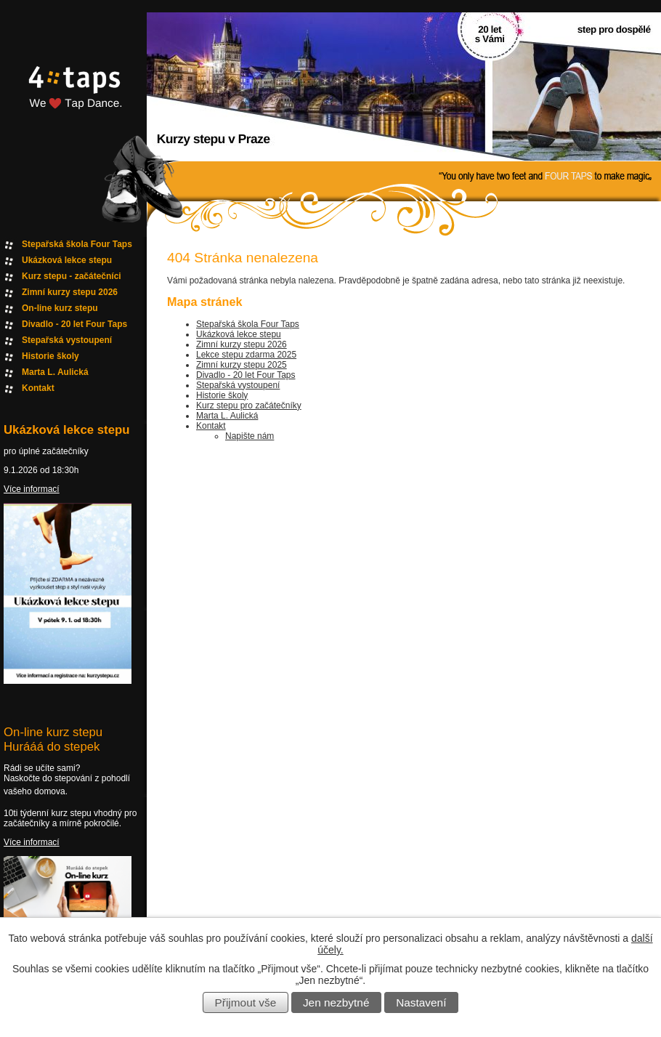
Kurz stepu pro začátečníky (248, 405)
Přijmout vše (246, 1002)
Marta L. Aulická (227, 416)
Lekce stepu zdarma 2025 (246, 355)
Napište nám (249, 436)
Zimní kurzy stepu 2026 (241, 344)
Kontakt (211, 426)
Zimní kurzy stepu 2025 (241, 365)
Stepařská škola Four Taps (247, 324)
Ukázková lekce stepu (238, 334)
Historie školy (222, 395)
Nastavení (421, 1002)
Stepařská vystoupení (238, 385)
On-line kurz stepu (60, 308)
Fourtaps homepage (72, 104)
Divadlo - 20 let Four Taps (246, 375)
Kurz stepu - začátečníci (71, 276)
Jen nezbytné (336, 1002)
